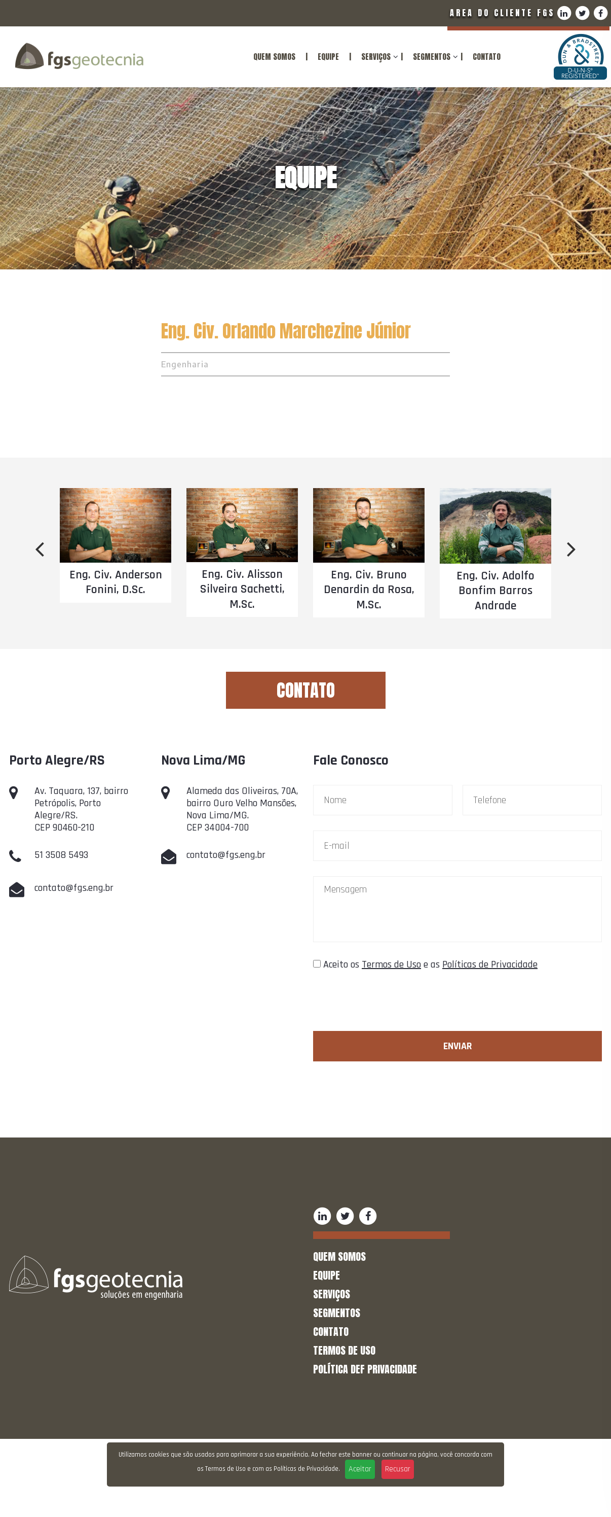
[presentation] (390, 1006)
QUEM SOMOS (274, 56)
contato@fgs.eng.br (73, 888)
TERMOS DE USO (344, 1350)
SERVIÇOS (376, 56)
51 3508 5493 (61, 855)
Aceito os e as (430, 964)
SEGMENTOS (431, 56)
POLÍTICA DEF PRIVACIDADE (365, 1369)
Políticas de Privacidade (490, 964)
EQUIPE (328, 56)
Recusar (397, 1469)
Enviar (457, 1046)
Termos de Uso (391, 964)
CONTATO (487, 56)
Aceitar (360, 1469)
